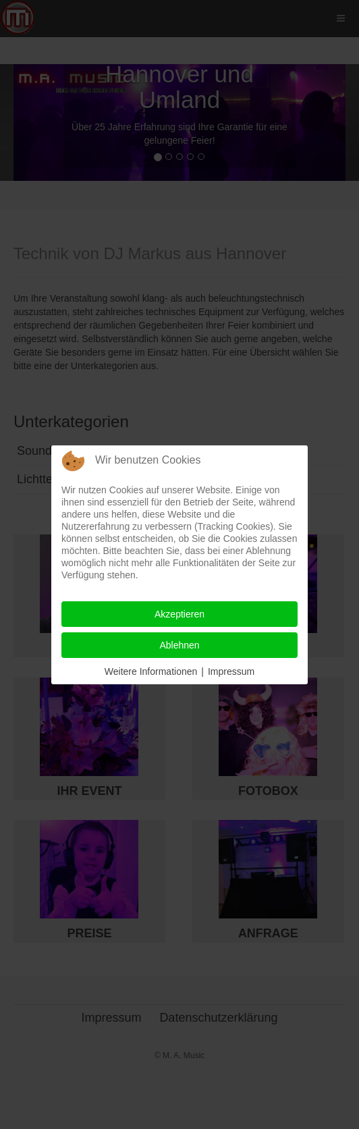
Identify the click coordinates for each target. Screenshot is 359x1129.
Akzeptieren (179, 614)
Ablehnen (179, 645)
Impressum (231, 671)
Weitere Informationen (151, 671)
